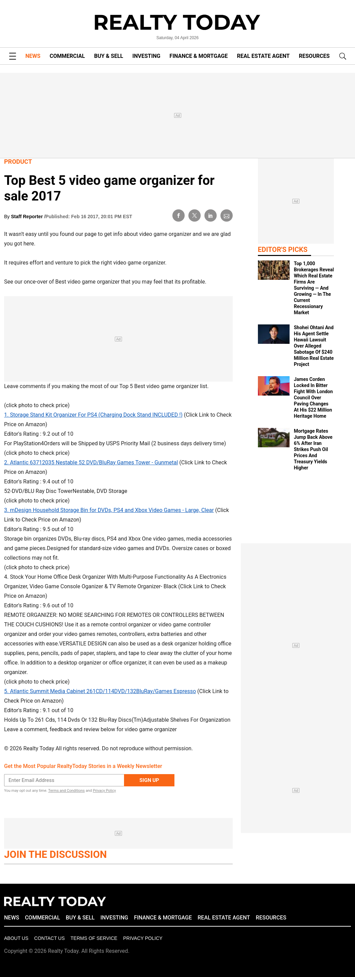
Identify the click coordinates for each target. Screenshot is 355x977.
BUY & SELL (108, 56)
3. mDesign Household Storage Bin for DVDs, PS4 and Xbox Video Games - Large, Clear (109, 510)
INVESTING (146, 56)
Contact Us (49, 938)
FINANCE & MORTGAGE (199, 56)
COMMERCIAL (67, 56)
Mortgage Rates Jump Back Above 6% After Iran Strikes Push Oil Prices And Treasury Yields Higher (313, 449)
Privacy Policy (104, 790)
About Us (16, 938)
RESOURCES (314, 56)
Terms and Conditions (66, 790)
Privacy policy (142, 938)
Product (18, 161)
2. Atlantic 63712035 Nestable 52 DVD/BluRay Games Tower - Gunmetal (91, 462)
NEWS (33, 56)
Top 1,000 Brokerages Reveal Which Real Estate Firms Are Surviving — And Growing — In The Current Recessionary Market (314, 288)
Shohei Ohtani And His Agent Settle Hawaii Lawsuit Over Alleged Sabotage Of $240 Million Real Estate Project (314, 346)
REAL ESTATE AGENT (263, 56)
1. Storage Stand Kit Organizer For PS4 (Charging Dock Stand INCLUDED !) (93, 415)
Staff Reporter (27, 216)
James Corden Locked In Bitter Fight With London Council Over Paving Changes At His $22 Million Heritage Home (313, 398)
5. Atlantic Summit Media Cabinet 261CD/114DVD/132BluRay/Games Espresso (100, 691)
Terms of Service (94, 938)
